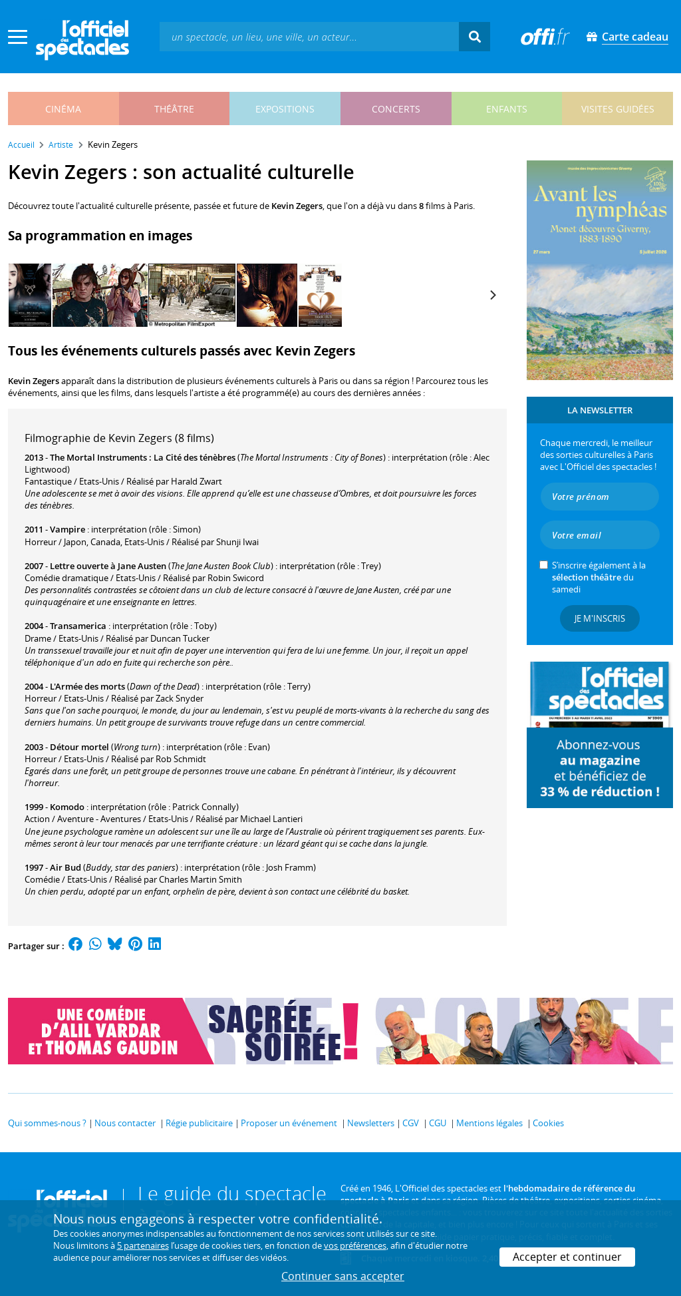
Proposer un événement (289, 1123)
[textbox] (309, 36)
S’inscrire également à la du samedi (599, 577)
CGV (410, 1123)
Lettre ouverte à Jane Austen (108, 566)
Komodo (67, 807)
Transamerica (78, 626)
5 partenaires (143, 1245)
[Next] (492, 295)
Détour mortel (79, 747)
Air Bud (65, 867)
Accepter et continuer (567, 1256)
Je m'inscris (600, 618)
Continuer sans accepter (342, 1276)
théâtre (174, 109)
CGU (437, 1123)
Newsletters (370, 1123)
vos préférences (355, 1245)
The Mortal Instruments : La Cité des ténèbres (142, 457)
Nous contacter (125, 1123)
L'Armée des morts (87, 686)
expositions (285, 109)
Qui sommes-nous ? (47, 1123)
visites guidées (617, 109)
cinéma (63, 109)
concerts (396, 109)
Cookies (548, 1123)
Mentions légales (489, 1123)
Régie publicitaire (199, 1123)
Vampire (67, 529)
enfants (506, 109)
